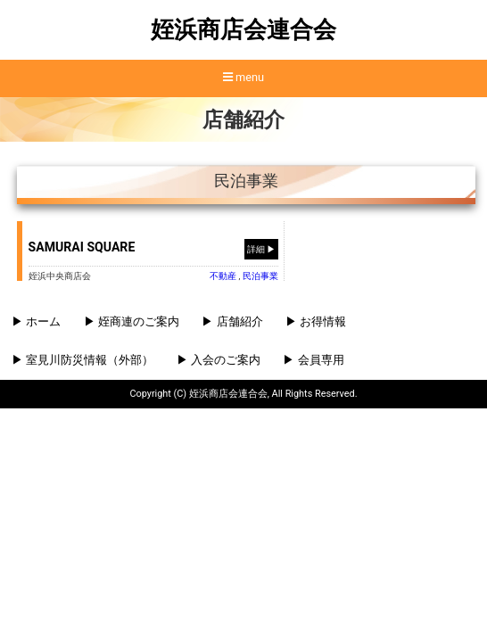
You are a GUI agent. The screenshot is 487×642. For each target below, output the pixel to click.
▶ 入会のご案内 (218, 359)
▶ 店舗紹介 (232, 321)
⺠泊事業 (260, 276)
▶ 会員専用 (313, 359)
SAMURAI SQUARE (82, 247)
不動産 (223, 276)
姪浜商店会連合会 (243, 29)
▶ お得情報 (315, 321)
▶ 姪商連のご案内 (131, 321)
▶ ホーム (36, 321)
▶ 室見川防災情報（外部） (82, 359)
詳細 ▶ (262, 248)
